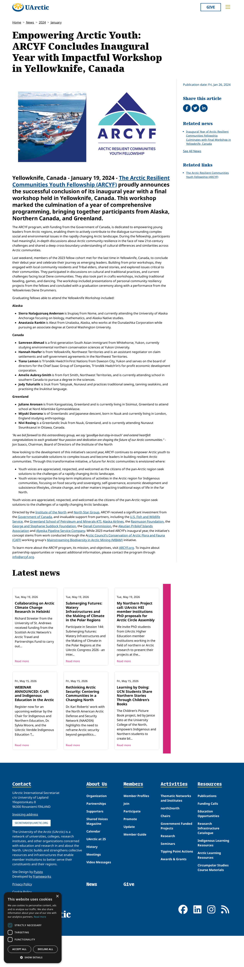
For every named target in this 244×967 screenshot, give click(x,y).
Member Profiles (136, 837)
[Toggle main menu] (228, 7)
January (56, 22)
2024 (42, 22)
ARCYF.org (126, 548)
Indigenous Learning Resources (213, 883)
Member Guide (135, 875)
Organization (96, 837)
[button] (33, 957)
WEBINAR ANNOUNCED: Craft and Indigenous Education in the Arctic (34, 734)
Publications (207, 837)
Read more (22, 681)
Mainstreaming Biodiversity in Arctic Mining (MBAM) (85, 540)
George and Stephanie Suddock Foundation (44, 526)
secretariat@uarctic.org (31, 863)
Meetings (93, 895)
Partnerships (96, 844)
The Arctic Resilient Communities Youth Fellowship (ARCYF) (91, 181)
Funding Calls (208, 844)
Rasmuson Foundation (147, 521)
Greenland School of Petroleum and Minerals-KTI (65, 521)
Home (16, 22)
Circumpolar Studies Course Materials (213, 908)
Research (168, 877)
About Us (96, 825)
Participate (132, 852)
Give (210, 7)
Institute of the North (51, 512)
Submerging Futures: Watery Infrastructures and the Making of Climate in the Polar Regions (85, 631)
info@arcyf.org (23, 557)
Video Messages (98, 903)
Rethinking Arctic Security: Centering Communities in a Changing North (82, 734)
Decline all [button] (45, 949)
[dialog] (33, 927)
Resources (210, 825)
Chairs (165, 857)
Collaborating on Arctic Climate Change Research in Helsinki (34, 627)
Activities (174, 825)
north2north (170, 849)
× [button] (57, 896)
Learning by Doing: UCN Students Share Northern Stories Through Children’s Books (134, 736)
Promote (130, 860)
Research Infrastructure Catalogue (208, 869)
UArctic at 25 (96, 880)
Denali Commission (97, 526)
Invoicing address (25, 855)
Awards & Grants (173, 900)
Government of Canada (35, 517)
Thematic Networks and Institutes (176, 839)
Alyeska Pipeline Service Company (60, 531)
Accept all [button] (19, 949)
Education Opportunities (208, 854)
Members (133, 825)
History (92, 887)
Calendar (93, 872)
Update (129, 867)
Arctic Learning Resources (209, 896)
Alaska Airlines (113, 521)
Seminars (168, 884)
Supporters (94, 852)
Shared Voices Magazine (97, 862)
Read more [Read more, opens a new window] (40, 916)
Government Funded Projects (176, 866)
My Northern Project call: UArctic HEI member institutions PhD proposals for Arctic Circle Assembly (136, 631)
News (30, 22)
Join (126, 844)
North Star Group (86, 512)
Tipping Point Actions (177, 892)
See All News (192, 151)
